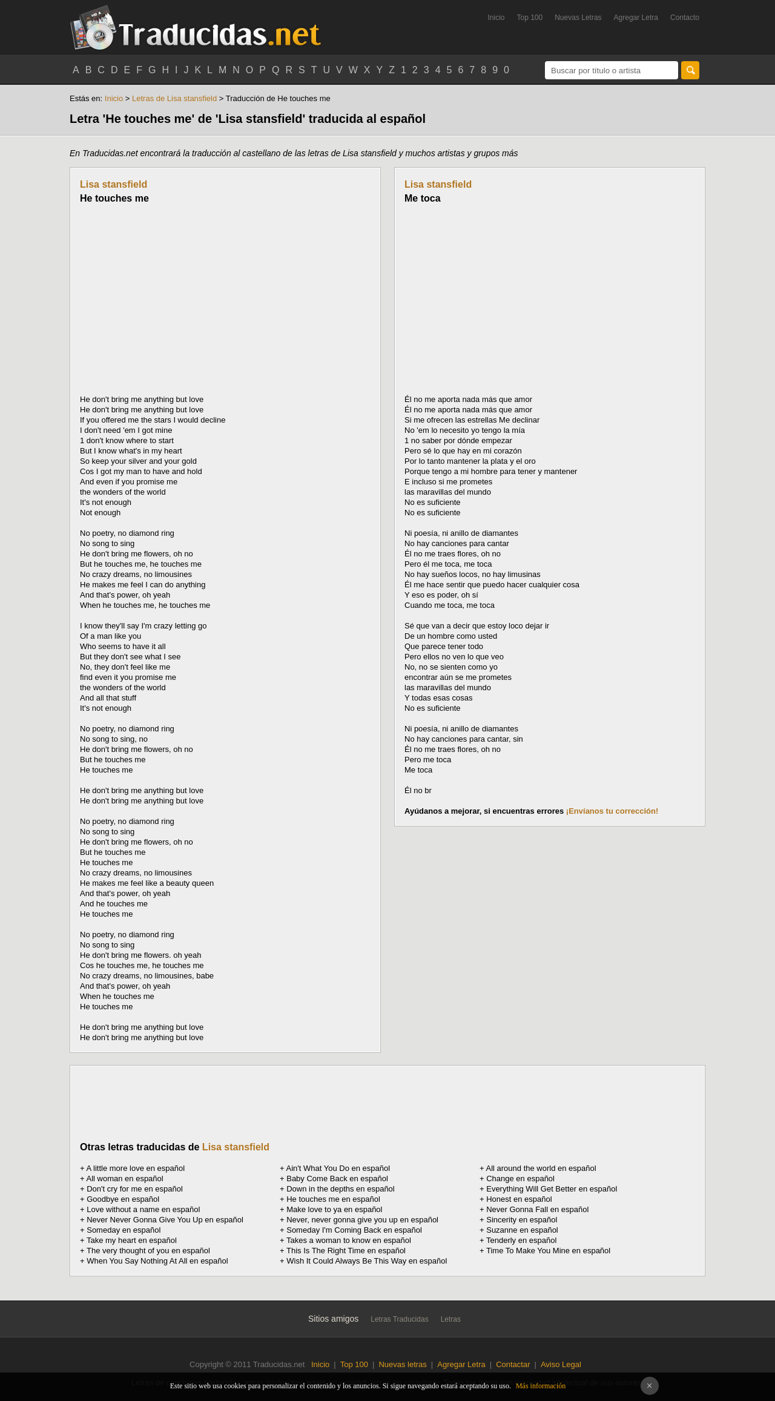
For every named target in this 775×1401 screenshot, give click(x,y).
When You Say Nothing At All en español (157, 1260)
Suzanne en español (522, 1230)
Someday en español (123, 1230)
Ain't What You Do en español (338, 1168)
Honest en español (519, 1199)
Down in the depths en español (340, 1188)
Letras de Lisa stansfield (174, 98)
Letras (451, 1319)
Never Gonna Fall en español (537, 1209)
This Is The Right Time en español (346, 1250)
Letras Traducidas (399, 1319)
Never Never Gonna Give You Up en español (165, 1219)
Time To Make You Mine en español (548, 1250)
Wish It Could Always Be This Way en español (366, 1260)
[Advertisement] (181, 299)
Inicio (495, 17)
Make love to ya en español (334, 1209)
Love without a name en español (143, 1209)
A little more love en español (136, 1168)
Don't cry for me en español (135, 1188)
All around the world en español (541, 1168)
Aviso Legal (561, 1364)
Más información (541, 1386)
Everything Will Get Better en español (551, 1188)
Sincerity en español (521, 1219)
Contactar (513, 1364)
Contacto (684, 17)
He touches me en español (333, 1199)
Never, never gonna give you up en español (362, 1219)
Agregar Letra (636, 17)
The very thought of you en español (148, 1250)
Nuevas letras (402, 1364)
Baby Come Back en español (337, 1178)
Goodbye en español (123, 1199)
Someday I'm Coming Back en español (354, 1230)
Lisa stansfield (113, 184)
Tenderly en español (521, 1240)
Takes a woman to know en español (348, 1240)
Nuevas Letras (578, 17)
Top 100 (530, 17)
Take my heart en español (132, 1240)
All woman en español (125, 1178)
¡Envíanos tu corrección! (612, 811)
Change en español (520, 1178)
